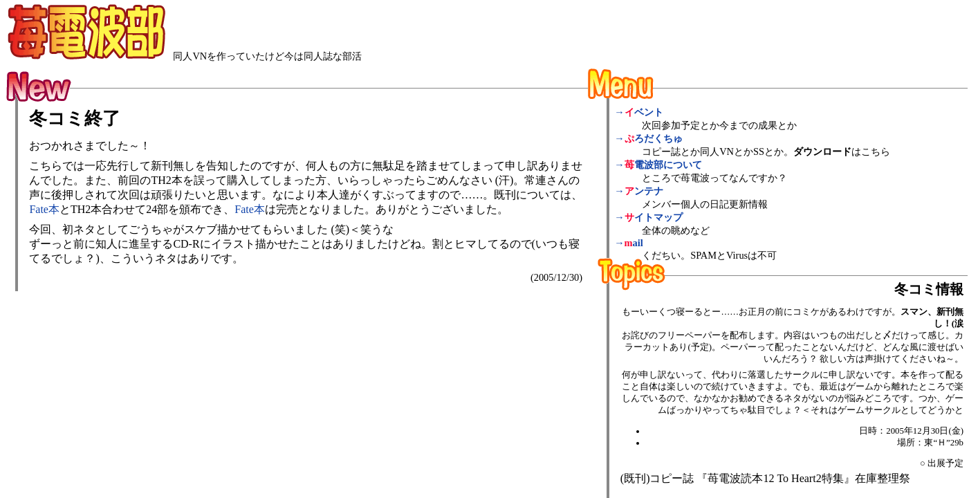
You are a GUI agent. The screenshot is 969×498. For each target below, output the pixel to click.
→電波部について (657, 164)
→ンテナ (638, 190)
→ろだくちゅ (648, 138)
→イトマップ (648, 217)
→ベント (638, 112)
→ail (628, 242)
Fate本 (44, 209)
